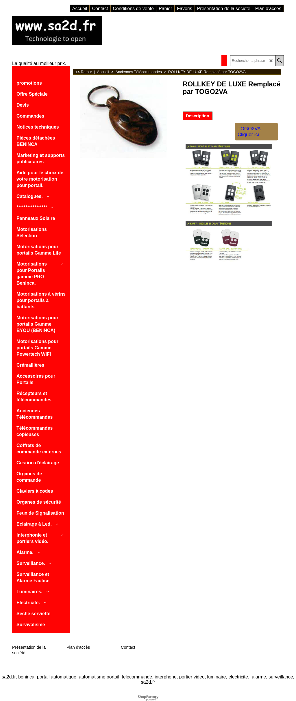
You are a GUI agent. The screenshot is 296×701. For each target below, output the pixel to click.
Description (197, 116)
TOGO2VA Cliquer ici (249, 131)
